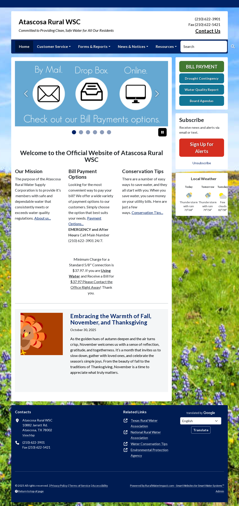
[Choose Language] (200, 420)
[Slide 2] (87, 132)
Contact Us (207, 31)
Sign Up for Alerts (202, 147)
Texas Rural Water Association (144, 423)
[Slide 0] (73, 132)
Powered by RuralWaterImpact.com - (177, 485)
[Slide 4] (101, 132)
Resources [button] (165, 46)
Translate (200, 430)
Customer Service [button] (52, 46)
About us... (42, 218)
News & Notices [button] (131, 46)
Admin (220, 491)
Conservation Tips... (147, 212)
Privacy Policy (58, 485)
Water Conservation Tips (149, 444)
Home (24, 46)
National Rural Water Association (146, 435)
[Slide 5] (108, 132)
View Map (28, 435)
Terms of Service (79, 485)
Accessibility (100, 485)
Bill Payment (202, 66)
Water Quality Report (202, 90)
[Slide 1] (80, 132)
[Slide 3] (94, 132)
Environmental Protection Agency (149, 452)
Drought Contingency (201, 78)
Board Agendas (202, 101)
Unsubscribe (202, 163)
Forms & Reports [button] (93, 46)
